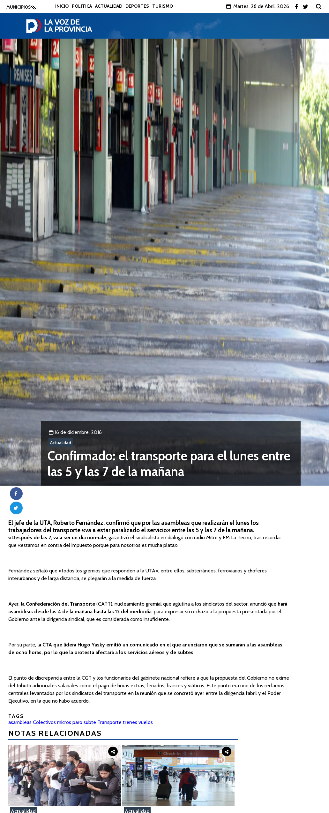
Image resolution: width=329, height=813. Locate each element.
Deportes (137, 6)
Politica (82, 6)
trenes (130, 722)
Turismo (162, 6)
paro (77, 722)
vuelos (145, 722)
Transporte (109, 722)
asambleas (20, 722)
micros (64, 722)
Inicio (62, 6)
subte (90, 722)
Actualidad (108, 6)
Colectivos (44, 722)
